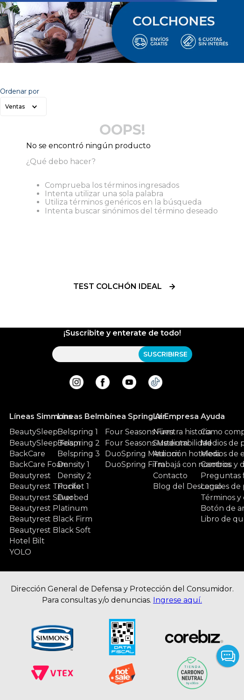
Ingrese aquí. (177, 600)
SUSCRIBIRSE (165, 354)
